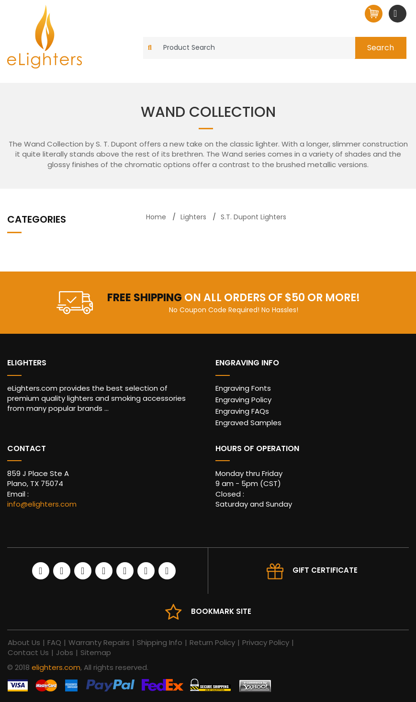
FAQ (54, 642)
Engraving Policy (243, 400)
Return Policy (212, 642)
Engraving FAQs (242, 411)
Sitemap (95, 652)
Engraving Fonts (243, 388)
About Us (24, 642)
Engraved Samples (248, 423)
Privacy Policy (265, 642)
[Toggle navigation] (396, 13)
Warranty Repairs (99, 642)
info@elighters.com (42, 504)
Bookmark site (221, 611)
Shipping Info (159, 642)
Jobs (64, 652)
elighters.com (56, 667)
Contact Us (28, 652)
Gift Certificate (325, 570)
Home (156, 217)
